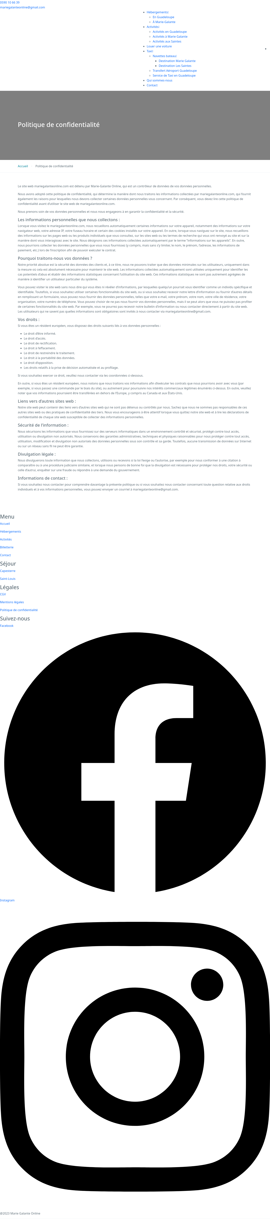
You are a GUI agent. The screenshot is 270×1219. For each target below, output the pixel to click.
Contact (152, 85)
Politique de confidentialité (19, 610)
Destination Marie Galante (177, 61)
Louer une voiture (159, 46)
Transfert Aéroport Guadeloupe (175, 71)
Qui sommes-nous (159, 80)
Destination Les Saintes (175, 66)
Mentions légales (12, 602)
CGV (3, 594)
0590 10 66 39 (10, 2)
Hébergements (158, 12)
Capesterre (7, 571)
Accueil (23, 166)
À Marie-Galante (164, 22)
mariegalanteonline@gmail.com (22, 7)
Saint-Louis (7, 579)
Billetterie (7, 547)
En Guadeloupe (163, 17)
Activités (153, 27)
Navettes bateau (165, 56)
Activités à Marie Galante (170, 36)
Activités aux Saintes (167, 41)
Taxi (150, 51)
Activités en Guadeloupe (170, 32)
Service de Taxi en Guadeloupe (174, 75)
